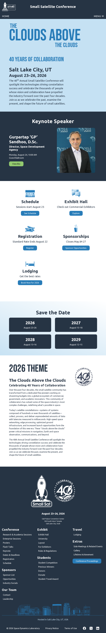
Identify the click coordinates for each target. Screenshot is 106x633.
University (42, 539)
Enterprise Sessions (12, 539)
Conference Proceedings (87, 561)
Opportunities (9, 579)
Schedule (7, 563)
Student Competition (48, 563)
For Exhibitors (44, 547)
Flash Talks (8, 547)
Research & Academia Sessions (17, 534)
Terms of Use (70, 628)
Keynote (6, 551)
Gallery (77, 550)
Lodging (77, 534)
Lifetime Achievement (83, 554)
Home (5, 16)
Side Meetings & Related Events (88, 546)
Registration (8, 559)
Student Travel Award (48, 579)
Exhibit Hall (43, 534)
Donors (41, 571)
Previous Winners (46, 567)
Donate (41, 575)
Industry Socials (10, 583)
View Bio (16, 164)
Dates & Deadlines (11, 555)
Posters (6, 543)
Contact (6, 595)
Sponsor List (9, 575)
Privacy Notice (52, 628)
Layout (41, 543)
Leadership (8, 599)
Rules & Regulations (47, 551)
